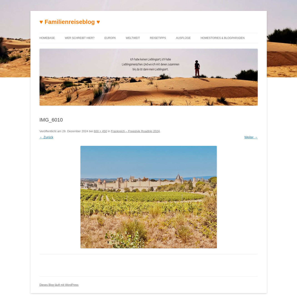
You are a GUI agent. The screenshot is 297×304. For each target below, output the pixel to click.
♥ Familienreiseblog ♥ (70, 21)
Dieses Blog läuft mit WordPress (59, 284)
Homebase (47, 38)
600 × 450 (100, 131)
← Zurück (46, 137)
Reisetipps (158, 38)
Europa (110, 38)
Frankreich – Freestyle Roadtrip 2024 (135, 131)
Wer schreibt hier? (79, 38)
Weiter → (250, 137)
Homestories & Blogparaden (223, 38)
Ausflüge (183, 38)
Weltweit (133, 38)
